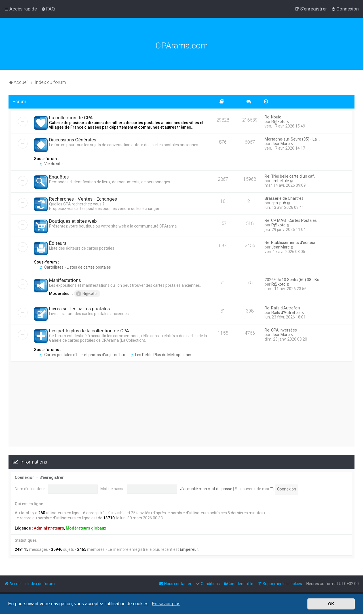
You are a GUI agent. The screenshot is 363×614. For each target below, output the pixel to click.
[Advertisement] (181, 407)
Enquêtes (59, 177)
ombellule (280, 181)
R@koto (278, 121)
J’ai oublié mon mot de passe (206, 488)
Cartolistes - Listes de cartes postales (75, 267)
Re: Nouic (273, 117)
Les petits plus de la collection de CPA (89, 330)
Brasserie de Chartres (284, 198)
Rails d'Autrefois (286, 312)
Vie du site (51, 164)
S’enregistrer (51, 477)
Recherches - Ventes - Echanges (83, 199)
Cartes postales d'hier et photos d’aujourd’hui (82, 354)
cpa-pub (278, 203)
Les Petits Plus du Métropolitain (160, 354)
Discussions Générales (72, 140)
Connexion (25, 477)
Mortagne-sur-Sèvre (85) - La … (292, 139)
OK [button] (331, 604)
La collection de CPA (71, 117)
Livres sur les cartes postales (79, 308)
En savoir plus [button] (166, 603)
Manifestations (65, 280)
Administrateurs (49, 528)
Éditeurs (57, 243)
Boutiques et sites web (73, 221)
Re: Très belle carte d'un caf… (290, 176)
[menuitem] (48, 9)
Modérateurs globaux (86, 528)
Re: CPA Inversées (281, 330)
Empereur (189, 549)
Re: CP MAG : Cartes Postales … (292, 220)
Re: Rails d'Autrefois (282, 308)
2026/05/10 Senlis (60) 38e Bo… (293, 279)
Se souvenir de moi (254, 488)
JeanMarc (280, 143)
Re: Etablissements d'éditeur (290, 242)
